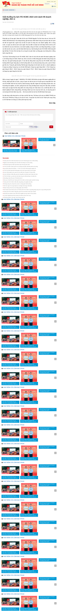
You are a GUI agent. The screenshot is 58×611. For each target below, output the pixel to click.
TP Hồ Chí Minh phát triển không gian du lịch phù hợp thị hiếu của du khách (20, 170)
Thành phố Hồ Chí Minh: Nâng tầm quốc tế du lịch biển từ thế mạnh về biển (20, 191)
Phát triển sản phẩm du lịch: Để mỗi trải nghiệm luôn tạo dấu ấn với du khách (20, 193)
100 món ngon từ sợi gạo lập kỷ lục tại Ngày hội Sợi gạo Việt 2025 (18, 185)
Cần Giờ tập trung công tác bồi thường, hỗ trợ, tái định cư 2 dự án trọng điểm (28, 150)
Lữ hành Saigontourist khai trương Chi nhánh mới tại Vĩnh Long (17, 195)
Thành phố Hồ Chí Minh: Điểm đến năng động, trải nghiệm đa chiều (18, 181)
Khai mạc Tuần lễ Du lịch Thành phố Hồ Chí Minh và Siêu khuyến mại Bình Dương (21, 179)
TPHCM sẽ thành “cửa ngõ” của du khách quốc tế (14, 197)
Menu (53, 6)
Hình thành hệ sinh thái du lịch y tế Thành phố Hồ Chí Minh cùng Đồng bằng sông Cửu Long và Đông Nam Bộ (27, 189)
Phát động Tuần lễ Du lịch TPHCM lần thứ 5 (13, 177)
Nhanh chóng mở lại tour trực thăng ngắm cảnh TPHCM (15, 187)
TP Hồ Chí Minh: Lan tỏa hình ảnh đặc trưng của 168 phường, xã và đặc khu (20, 175)
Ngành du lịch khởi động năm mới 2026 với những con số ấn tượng (18, 162)
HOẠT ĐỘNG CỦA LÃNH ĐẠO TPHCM (14, 136)
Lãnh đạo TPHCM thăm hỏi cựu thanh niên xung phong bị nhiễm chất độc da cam (10, 150)
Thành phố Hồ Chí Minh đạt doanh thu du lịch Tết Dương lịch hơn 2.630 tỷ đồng (21, 160)
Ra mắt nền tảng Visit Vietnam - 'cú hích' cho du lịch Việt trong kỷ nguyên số (20, 168)
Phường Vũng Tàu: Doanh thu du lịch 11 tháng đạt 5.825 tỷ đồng (17, 183)
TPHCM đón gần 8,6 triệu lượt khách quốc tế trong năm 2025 (17, 164)
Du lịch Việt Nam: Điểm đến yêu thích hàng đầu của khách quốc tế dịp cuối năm (21, 174)
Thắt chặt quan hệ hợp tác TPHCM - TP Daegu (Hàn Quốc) (47, 139)
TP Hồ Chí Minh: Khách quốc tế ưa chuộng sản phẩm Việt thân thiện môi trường (21, 166)
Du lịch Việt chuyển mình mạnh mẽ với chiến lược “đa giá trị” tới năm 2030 (19, 172)
